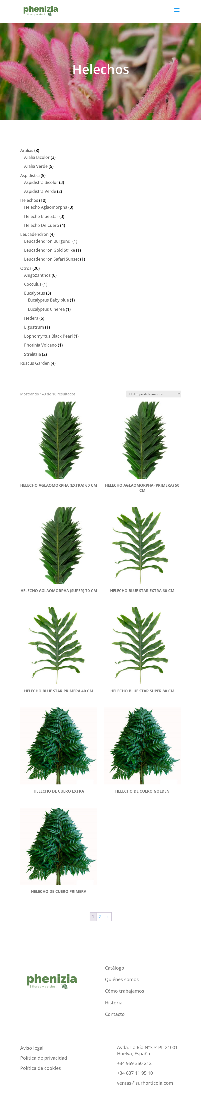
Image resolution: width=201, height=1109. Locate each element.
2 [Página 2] (100, 916)
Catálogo (114, 968)
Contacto (115, 1014)
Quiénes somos (122, 979)
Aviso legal (32, 1048)
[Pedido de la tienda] (153, 394)
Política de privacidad (43, 1058)
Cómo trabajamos (124, 991)
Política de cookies (40, 1068)
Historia (113, 1003)
